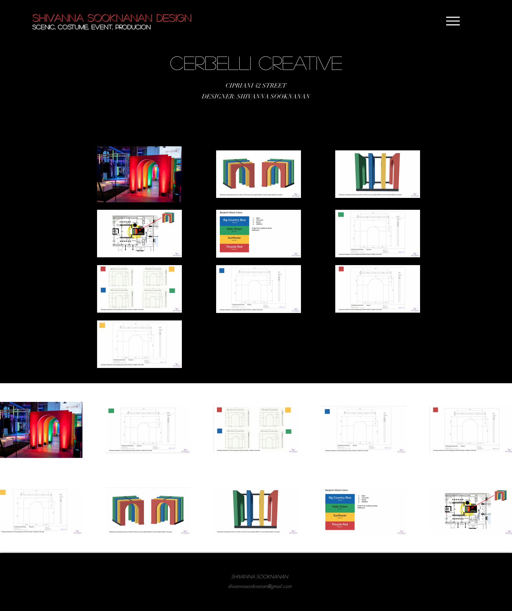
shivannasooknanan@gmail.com (259, 586)
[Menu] (453, 21)
